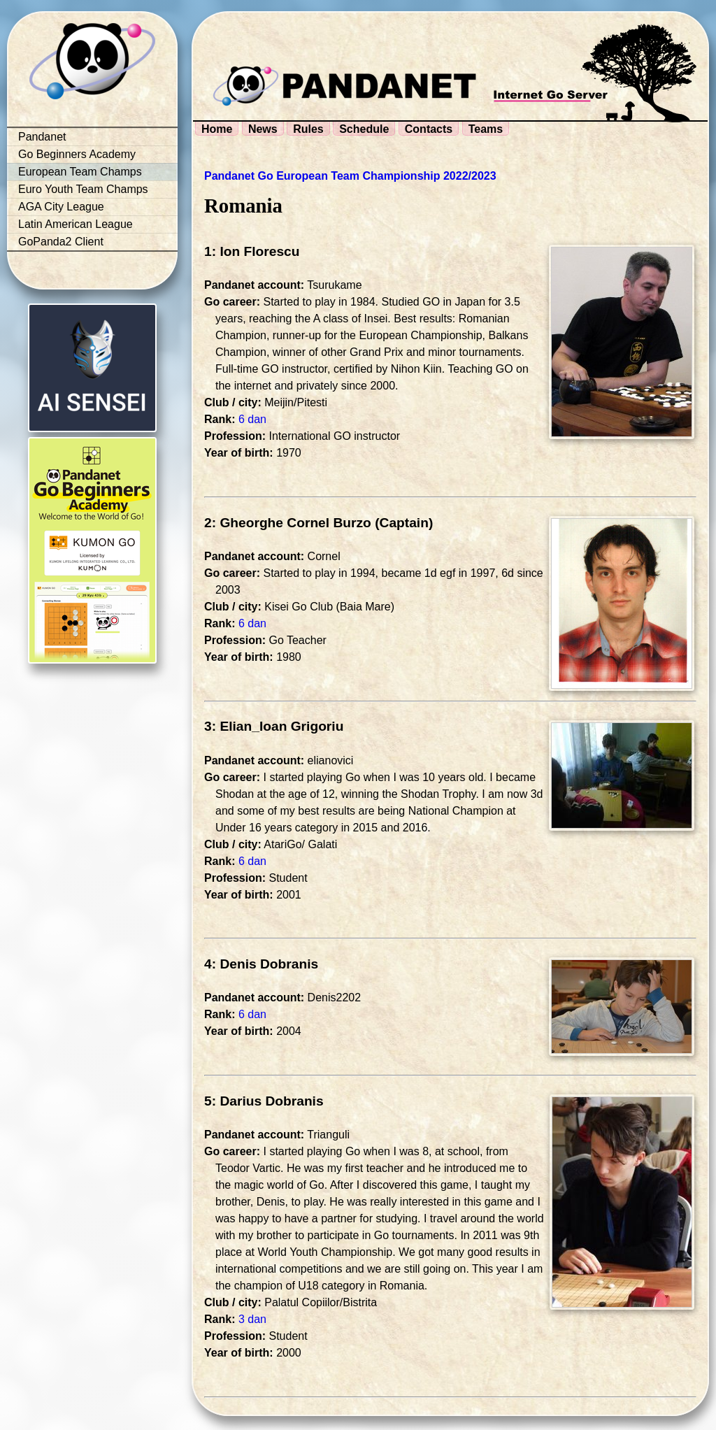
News (263, 129)
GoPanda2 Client (60, 242)
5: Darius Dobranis (264, 1101)
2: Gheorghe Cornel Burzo (287, 522)
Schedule (364, 129)
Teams (485, 129)
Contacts (428, 129)
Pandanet (42, 137)
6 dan (252, 419)
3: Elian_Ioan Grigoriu (273, 726)
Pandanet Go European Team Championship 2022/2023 (350, 176)
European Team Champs (80, 172)
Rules (308, 129)
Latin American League (75, 224)
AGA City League (61, 207)
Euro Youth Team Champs (83, 189)
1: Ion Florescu (251, 251)
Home (216, 129)
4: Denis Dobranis (261, 964)
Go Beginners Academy (77, 154)
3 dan (252, 1319)
